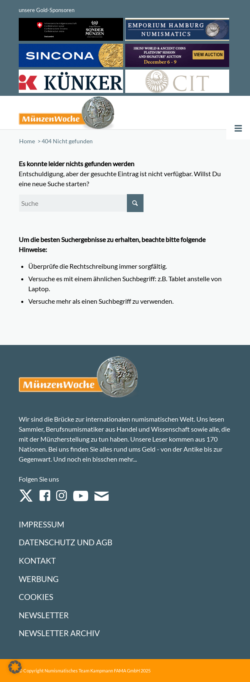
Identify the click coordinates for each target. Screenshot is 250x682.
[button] (15, 667)
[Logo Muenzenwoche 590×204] (82, 112)
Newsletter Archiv (59, 633)
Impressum (41, 524)
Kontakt (37, 560)
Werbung (39, 579)
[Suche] (81, 203)
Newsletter (44, 615)
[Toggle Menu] (238, 128)
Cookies (36, 597)
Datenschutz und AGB (65, 542)
